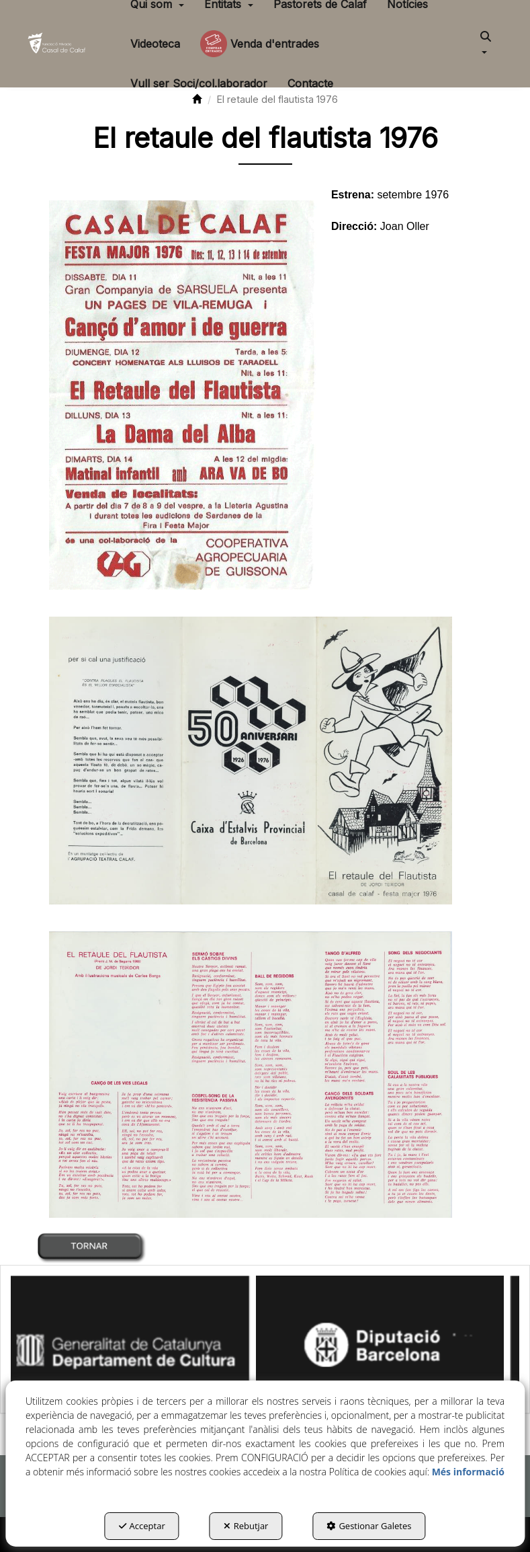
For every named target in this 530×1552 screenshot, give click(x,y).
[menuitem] (155, 44)
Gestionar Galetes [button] (368, 1526)
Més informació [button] (468, 1471)
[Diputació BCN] (393, 1337)
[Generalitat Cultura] (139, 1337)
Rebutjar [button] (246, 1526)
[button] (57, 44)
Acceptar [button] (142, 1526)
